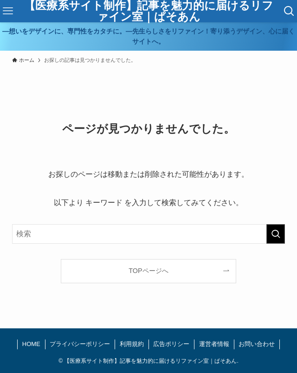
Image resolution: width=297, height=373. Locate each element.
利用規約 (132, 343)
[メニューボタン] (8, 11)
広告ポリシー (171, 343)
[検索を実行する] (275, 234)
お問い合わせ (257, 343)
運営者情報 (214, 343)
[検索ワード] (148, 234)
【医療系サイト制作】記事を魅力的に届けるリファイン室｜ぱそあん (148, 11)
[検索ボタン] (289, 11)
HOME (31, 343)
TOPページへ (148, 270)
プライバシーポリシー (80, 343)
